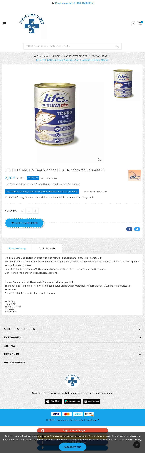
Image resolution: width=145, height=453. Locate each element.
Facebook (129, 229)
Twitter (137, 229)
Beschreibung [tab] (17, 248)
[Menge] (23, 211)
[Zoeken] (68, 46)
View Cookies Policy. (130, 439)
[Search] (117, 46)
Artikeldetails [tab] (47, 248)
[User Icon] (133, 23)
